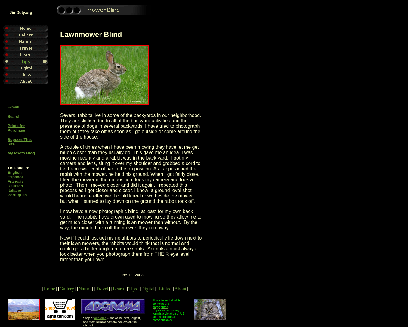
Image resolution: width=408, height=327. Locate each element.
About (180, 288)
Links (164, 288)
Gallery (67, 288)
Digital (147, 288)
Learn (118, 288)
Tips (132, 288)
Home (49, 288)
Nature (85, 288)
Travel (102, 288)
